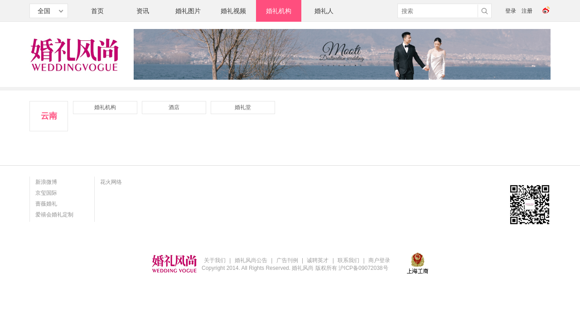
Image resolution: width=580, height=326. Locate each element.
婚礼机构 (278, 10)
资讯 (142, 10)
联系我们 (348, 260)
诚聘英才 (318, 260)
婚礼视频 (233, 10)
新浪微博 (46, 182)
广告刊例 (287, 260)
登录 (510, 11)
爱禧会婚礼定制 (54, 214)
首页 (97, 10)
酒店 (174, 107)
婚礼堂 (243, 107)
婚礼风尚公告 (251, 260)
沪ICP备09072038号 (363, 268)
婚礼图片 (188, 10)
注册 (527, 11)
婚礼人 (324, 10)
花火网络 (111, 182)
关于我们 (215, 260)
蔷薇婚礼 (46, 204)
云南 (49, 115)
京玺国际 (46, 193)
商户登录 (379, 260)
